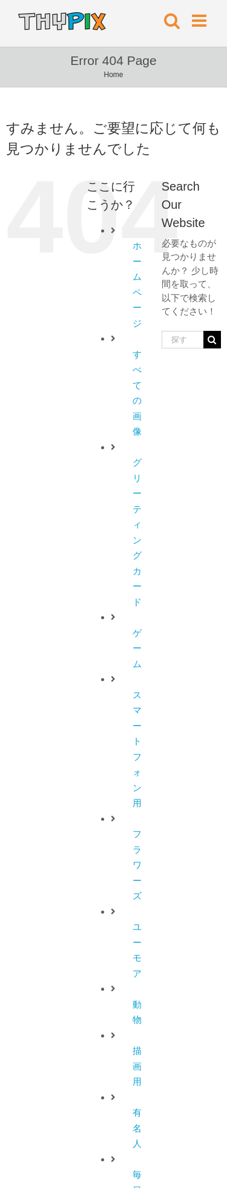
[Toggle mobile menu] (200, 20)
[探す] (212, 339)
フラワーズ (137, 865)
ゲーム (137, 648)
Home (113, 74)
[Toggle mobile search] (172, 20)
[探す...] (182, 339)
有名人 (137, 1128)
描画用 (137, 1066)
